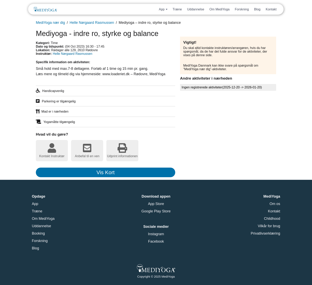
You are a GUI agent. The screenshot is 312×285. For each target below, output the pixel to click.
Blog (257, 9)
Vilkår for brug (269, 226)
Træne (177, 9)
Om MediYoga (219, 9)
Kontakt (271, 9)
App (35, 204)
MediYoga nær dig (50, 23)
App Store (156, 204)
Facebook (156, 241)
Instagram (156, 234)
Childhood (272, 219)
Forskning (242, 9)
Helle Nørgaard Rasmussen (91, 23)
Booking (38, 233)
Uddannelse (195, 9)
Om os (275, 204)
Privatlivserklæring (265, 233)
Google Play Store (156, 211)
